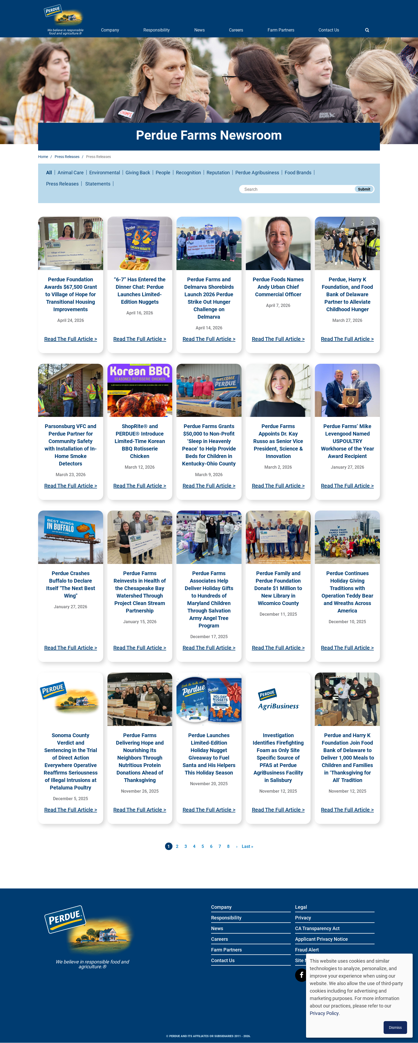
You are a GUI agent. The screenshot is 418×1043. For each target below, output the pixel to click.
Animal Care (71, 172)
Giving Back (138, 172)
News (199, 30)
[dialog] (359, 996)
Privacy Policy (324, 1013)
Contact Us (329, 30)
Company (110, 30)
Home (43, 156)
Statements (97, 183)
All (49, 172)
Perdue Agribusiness (257, 172)
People (163, 172)
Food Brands (298, 172)
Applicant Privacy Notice (321, 939)
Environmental (104, 172)
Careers (236, 30)
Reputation (218, 172)
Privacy (303, 918)
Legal (301, 907)
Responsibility (156, 30)
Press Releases (67, 156)
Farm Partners (281, 30)
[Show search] (367, 29)
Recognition (188, 172)
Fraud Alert (307, 950)
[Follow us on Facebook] (301, 975)
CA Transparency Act (317, 928)
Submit (364, 189)
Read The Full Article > (70, 338)
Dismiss (395, 1027)
